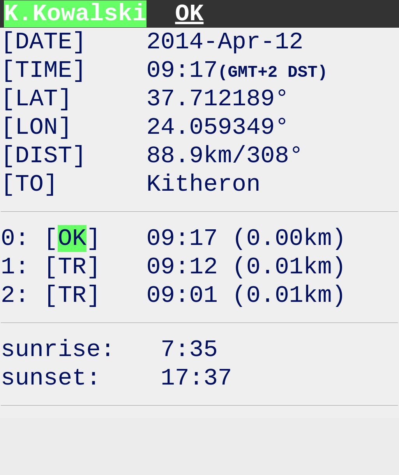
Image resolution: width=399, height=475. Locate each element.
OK (189, 13)
